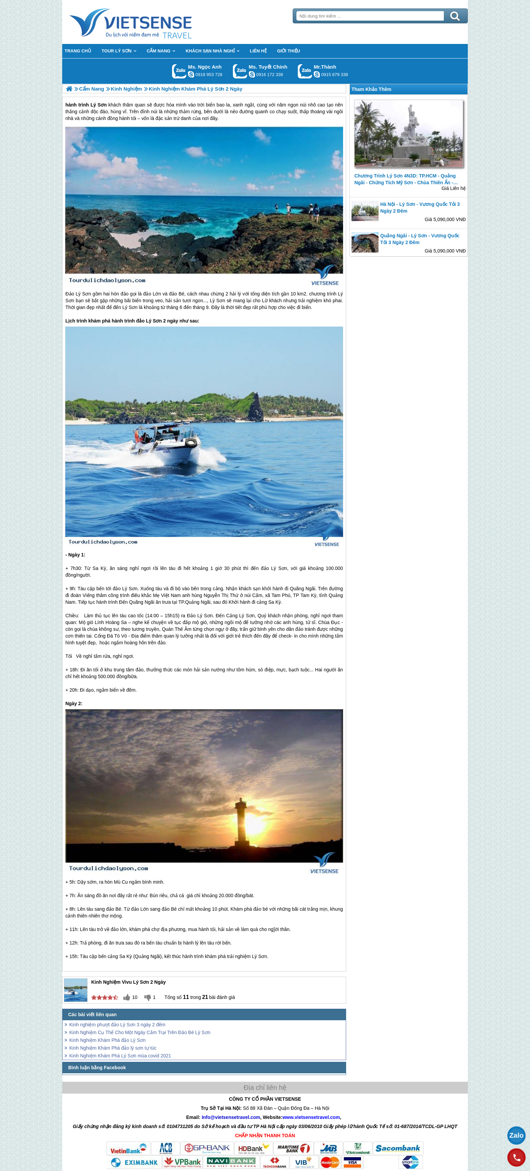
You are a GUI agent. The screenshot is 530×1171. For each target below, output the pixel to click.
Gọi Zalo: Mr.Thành (305, 71)
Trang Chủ (147, 22)
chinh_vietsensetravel (251, 74)
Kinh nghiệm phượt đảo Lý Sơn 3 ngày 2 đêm (117, 1024)
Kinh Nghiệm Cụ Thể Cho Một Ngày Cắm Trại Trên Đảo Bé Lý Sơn (139, 1032)
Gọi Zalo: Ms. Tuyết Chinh (240, 71)
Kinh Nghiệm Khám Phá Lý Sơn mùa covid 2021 (120, 1055)
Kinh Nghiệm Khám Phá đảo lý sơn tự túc (112, 1048)
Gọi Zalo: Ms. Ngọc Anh (179, 71)
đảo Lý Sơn (149, 321)
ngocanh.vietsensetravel (191, 74)
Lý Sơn (217, 300)
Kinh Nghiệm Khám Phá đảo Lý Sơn (107, 1040)
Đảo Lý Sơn (78, 293)
